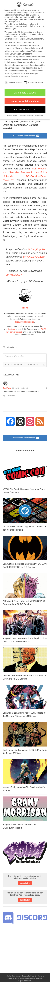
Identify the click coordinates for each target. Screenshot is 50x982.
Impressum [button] (39, 115)
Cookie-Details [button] (12, 115)
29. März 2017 (14, 274)
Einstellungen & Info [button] (25, 109)
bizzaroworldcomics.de (24, 322)
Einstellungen (32, 73)
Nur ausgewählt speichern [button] (25, 101)
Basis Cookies (13, 82)
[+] (37, 364)
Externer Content (33, 82)
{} (34, 364)
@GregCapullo (36, 249)
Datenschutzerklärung (17, 71)
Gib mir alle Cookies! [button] (25, 92)
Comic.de (11, 329)
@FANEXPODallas (34, 256)
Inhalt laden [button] (25, 883)
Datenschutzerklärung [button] (26, 115)
